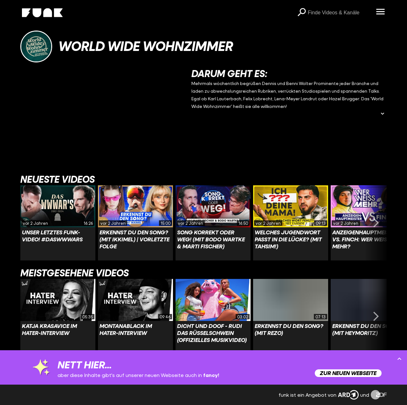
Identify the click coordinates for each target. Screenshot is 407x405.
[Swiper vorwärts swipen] (376, 222)
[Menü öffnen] (380, 12)
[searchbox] (339, 13)
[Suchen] (301, 13)
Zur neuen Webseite (348, 373)
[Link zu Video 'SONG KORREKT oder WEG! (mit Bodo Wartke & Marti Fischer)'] (213, 222)
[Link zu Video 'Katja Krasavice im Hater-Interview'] (57, 316)
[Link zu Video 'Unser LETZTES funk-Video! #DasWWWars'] (57, 222)
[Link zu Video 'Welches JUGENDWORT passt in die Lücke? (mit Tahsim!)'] (290, 222)
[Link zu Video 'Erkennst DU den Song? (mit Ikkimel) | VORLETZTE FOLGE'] (135, 222)
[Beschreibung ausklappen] (382, 114)
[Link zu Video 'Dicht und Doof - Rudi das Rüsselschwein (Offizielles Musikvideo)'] (213, 316)
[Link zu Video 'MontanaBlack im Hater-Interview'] (135, 316)
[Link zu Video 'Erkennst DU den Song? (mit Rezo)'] (290, 316)
